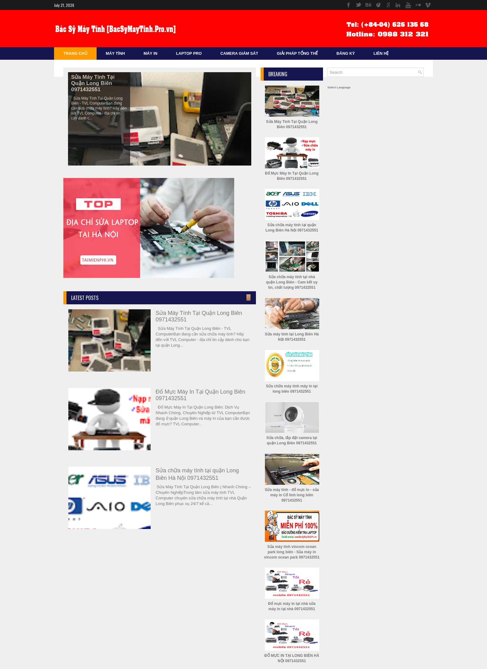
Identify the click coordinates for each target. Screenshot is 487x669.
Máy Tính (115, 53)
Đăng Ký (345, 53)
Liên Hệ (381, 53)
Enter (248, 297)
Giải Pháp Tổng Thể (297, 53)
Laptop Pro (189, 53)
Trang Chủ (75, 53)
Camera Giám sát (239, 53)
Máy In (150, 53)
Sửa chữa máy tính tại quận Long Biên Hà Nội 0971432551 (197, 474)
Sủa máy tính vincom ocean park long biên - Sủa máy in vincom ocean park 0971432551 (292, 552)
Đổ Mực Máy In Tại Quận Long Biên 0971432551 (200, 395)
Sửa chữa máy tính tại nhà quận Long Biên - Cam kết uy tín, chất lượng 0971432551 (292, 282)
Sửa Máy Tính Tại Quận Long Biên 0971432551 (93, 83)
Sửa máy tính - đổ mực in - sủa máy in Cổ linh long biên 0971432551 (292, 495)
